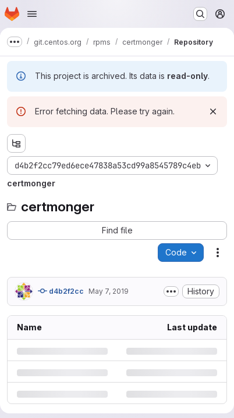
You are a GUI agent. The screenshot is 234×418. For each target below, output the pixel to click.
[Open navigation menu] (32, 14)
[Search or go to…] (200, 14)
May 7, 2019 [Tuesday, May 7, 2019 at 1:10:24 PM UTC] (108, 291)
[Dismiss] (213, 111)
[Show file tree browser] (16, 143)
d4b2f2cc (61, 291)
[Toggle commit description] (171, 291)
